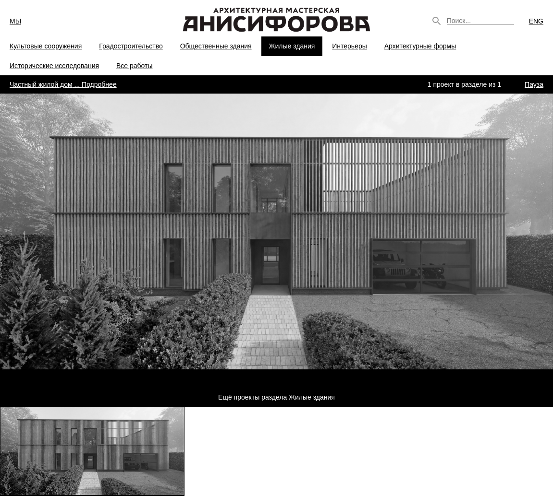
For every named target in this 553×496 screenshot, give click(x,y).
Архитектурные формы (420, 46)
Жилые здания (292, 46)
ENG (536, 21)
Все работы (134, 66)
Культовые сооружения (46, 46)
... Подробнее (63, 84)
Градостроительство (131, 46)
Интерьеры (349, 46)
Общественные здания (216, 46)
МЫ (15, 21)
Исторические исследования (54, 66)
